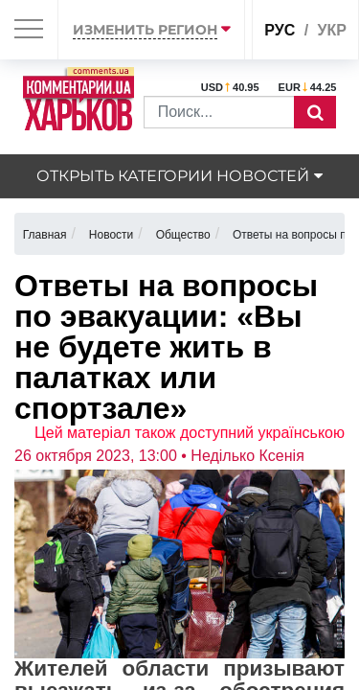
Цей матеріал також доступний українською (189, 433)
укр (332, 30)
